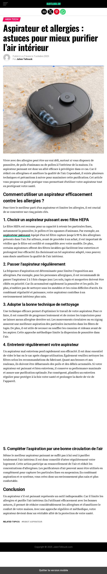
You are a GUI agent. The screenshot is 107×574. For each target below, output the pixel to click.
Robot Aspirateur (32, 522)
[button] (5, 3)
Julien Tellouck (24, 59)
